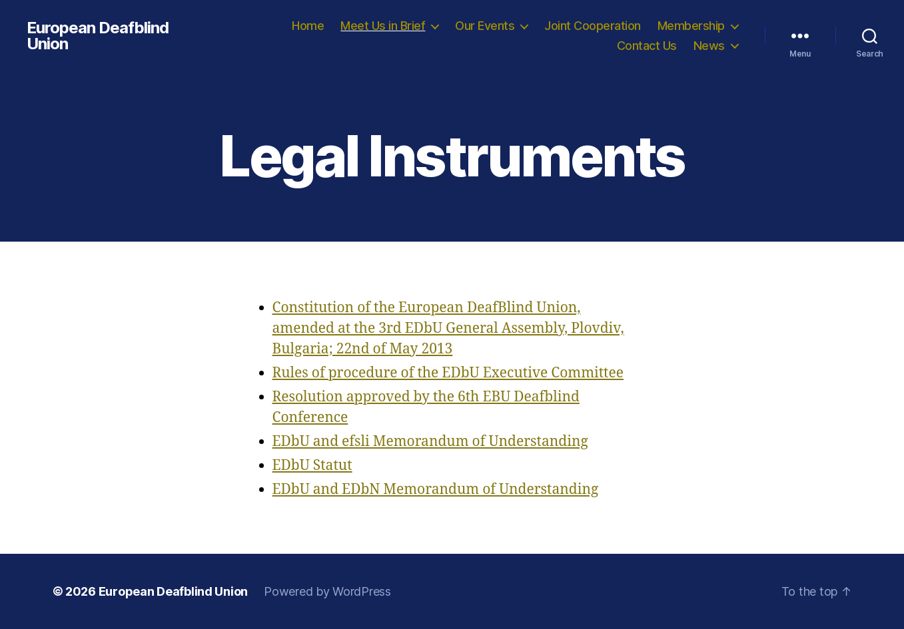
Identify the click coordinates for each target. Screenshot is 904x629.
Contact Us (647, 46)
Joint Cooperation (592, 26)
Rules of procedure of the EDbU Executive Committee (448, 373)
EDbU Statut (312, 466)
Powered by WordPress (327, 591)
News (709, 46)
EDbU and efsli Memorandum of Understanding (430, 442)
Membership (691, 26)
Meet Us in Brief (382, 26)
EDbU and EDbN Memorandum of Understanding (435, 490)
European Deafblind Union (98, 36)
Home (308, 26)
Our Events (484, 26)
